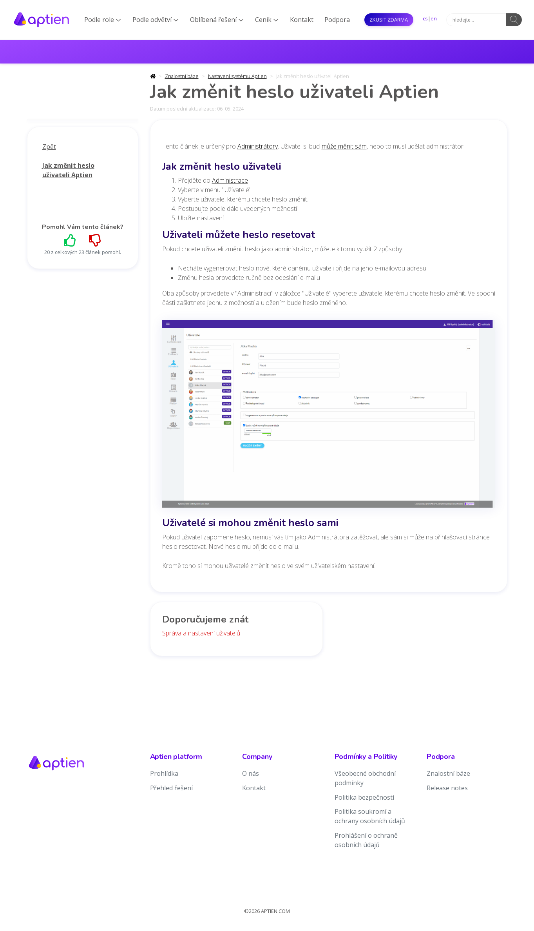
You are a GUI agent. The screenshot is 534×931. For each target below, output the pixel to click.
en (434, 18)
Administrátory (257, 146)
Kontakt (301, 19)
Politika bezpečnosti (364, 797)
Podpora (337, 19)
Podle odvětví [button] (155, 19)
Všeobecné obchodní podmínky (365, 778)
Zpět (49, 146)
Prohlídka (164, 773)
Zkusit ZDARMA (388, 19)
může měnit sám (344, 146)
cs (425, 18)
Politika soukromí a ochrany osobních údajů (370, 816)
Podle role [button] (102, 19)
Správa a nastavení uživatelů (201, 633)
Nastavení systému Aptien (237, 76)
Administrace (230, 180)
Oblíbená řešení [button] (217, 19)
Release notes (447, 788)
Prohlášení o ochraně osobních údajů (366, 840)
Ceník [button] (267, 19)
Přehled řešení (171, 788)
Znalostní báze (182, 76)
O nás (250, 773)
